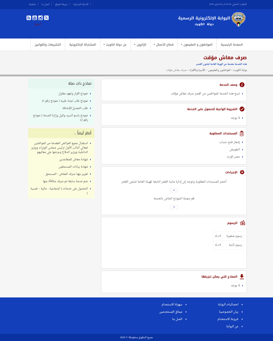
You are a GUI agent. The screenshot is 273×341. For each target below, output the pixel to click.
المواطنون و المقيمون (196, 44)
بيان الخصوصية (228, 312)
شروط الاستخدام (228, 319)
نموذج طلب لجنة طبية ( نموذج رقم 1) (65, 101)
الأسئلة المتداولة (81, 3)
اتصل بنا (45, 3)
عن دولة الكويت (115, 44)
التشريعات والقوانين (48, 44)
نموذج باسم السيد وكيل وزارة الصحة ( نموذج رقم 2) (60, 118)
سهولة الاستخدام (172, 304)
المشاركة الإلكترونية (82, 44)
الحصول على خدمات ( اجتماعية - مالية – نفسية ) (59, 191)
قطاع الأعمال (164, 44)
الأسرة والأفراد (197, 70)
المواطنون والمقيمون (219, 70)
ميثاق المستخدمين (170, 312)
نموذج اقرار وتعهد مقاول (73, 93)
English (32, 3)
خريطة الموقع (61, 3)
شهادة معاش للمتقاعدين (73, 159)
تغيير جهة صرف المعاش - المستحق (67, 174)
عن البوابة (232, 326)
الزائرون (140, 44)
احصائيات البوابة (228, 304)
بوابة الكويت (240, 70)
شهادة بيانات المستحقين (73, 167)
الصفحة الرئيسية (232, 44)
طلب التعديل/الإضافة (75, 108)
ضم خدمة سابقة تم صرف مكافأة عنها (65, 181)
